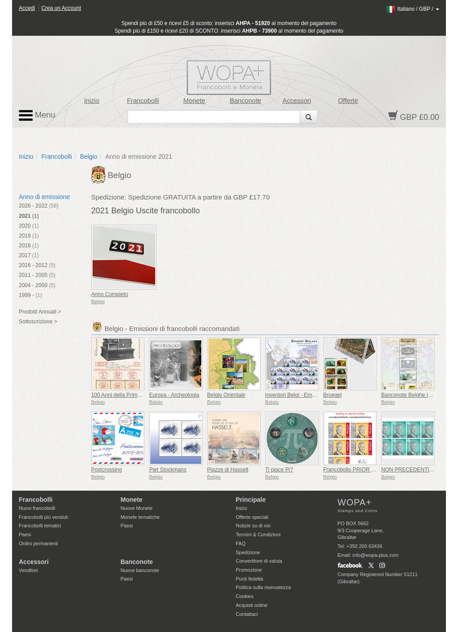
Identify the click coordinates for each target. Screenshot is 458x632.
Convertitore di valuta (259, 561)
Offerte (348, 100)
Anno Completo (109, 294)
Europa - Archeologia (174, 395)
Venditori (28, 570)
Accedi (27, 8)
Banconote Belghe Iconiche (413, 395)
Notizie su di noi (253, 525)
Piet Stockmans (167, 470)
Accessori (297, 100)
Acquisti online (251, 605)
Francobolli (143, 100)
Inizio (91, 100)
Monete (194, 100)
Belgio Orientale (226, 395)
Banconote (245, 100)
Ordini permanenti (38, 543)
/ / (412, 9)
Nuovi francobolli (37, 508)
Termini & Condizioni (258, 534)
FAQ (241, 543)
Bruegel (332, 395)
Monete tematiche (140, 517)
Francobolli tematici (40, 525)
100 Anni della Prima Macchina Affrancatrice (143, 395)
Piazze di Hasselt (227, 470)
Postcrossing (106, 470)
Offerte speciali (252, 517)
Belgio (89, 156)
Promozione (249, 570)
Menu (37, 115)
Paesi (25, 534)
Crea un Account (61, 8)
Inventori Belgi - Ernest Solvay (301, 395)
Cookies (245, 596)
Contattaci (247, 614)
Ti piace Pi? (279, 470)
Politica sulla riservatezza (263, 587)
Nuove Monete (137, 508)
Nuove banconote (140, 570)
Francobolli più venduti (43, 517)
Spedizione (248, 552)
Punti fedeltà (249, 578)
